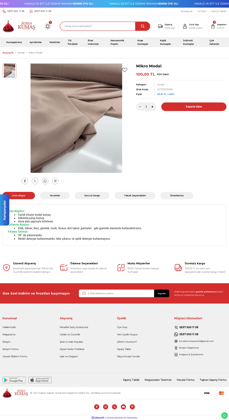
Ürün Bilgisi (18, 195)
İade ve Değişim (69, 356)
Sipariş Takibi (124, 349)
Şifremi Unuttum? (127, 341)
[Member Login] (193, 26)
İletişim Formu (11, 349)
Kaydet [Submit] (162, 293)
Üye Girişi (122, 327)
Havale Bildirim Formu (15, 356)
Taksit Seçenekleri (135, 195)
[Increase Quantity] (153, 106)
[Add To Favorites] (124, 69)
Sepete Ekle (194, 106)
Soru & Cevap (92, 195)
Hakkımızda (9, 327)
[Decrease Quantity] (138, 106)
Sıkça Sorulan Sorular (128, 356)
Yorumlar (55, 195)
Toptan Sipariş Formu (212, 379)
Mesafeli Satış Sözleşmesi (74, 327)
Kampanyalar (4, 210)
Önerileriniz (177, 195)
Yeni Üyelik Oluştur (127, 334)
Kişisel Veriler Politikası (72, 349)
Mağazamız (9, 334)
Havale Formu (185, 379)
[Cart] (218, 26)
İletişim (6, 341)
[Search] (105, 26)
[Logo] (19, 26)
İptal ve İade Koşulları (71, 341)
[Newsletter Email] (124, 293)
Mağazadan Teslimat (156, 379)
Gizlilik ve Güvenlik (70, 334)
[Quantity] (146, 106)
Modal (160, 84)
